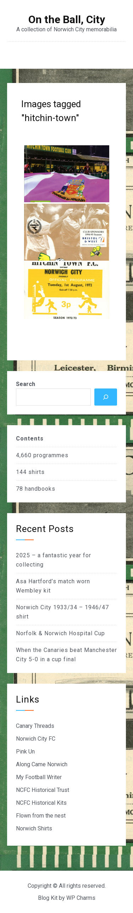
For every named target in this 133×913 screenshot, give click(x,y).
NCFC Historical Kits (41, 802)
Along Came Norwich (41, 764)
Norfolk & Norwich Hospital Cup (60, 633)
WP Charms (80, 897)
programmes (50, 455)
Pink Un (25, 751)
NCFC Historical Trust (42, 790)
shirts (36, 472)
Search (25, 384)
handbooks (40, 488)
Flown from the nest (41, 815)
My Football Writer (39, 777)
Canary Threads (35, 725)
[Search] (105, 397)
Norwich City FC (35, 738)
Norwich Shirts (34, 828)
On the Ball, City (66, 19)
